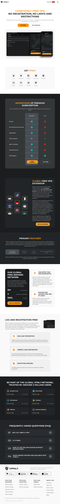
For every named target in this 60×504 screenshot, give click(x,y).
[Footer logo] (13, 468)
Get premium (32, 162)
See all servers (15, 303)
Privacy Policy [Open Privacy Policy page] (50, 490)
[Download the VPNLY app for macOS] (45, 474)
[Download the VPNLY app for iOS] (22, 474)
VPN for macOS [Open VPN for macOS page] (23, 484)
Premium (51, 2)
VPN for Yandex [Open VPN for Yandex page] (9, 487)
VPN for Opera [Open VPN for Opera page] (9, 484)
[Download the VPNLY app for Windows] (34, 474)
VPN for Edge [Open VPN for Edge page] (8, 494)
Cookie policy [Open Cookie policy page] (50, 492)
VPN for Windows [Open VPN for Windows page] (24, 487)
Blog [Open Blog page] (47, 495)
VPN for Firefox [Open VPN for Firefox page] (9, 491)
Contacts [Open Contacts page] (48, 482)
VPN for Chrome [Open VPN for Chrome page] (9, 489)
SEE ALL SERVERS (43, 224)
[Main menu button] (57, 2)
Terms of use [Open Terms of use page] (49, 487)
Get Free (23, 25)
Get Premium (36, 25)
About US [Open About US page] (49, 485)
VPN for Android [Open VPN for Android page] (38, 487)
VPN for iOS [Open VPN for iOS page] (37, 484)
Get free (45, 162)
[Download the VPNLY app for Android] (10, 474)
